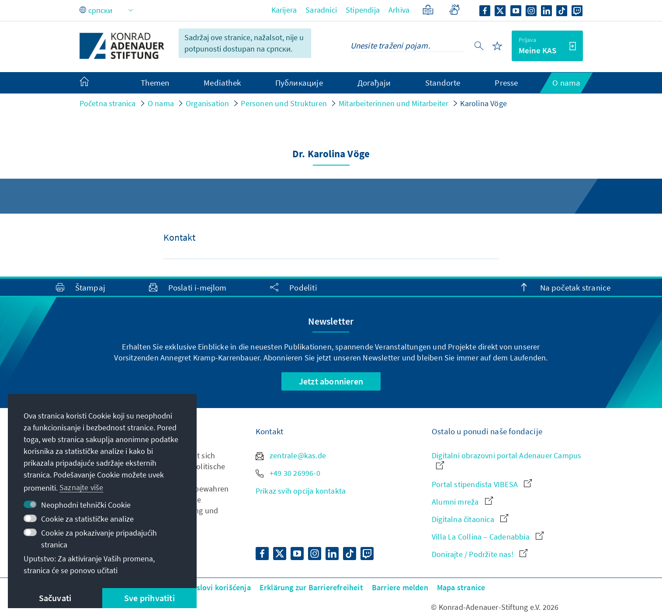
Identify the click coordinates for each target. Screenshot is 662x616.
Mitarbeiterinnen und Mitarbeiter (393, 103)
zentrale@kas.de (291, 455)
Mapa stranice (461, 587)
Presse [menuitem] (506, 82)
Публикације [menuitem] (299, 82)
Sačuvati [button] (55, 597)
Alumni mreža (462, 502)
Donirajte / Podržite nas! (479, 554)
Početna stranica (108, 103)
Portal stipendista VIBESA (482, 484)
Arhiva (398, 10)
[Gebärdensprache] (454, 10)
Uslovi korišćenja (220, 587)
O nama (161, 103)
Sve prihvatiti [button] (149, 597)
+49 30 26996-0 (288, 473)
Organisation (207, 103)
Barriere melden (400, 587)
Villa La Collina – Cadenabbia (488, 537)
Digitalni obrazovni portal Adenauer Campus (506, 459)
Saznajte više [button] (81, 487)
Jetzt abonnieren (331, 381)
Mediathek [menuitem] (222, 82)
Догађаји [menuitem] (374, 82)
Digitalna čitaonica (470, 519)
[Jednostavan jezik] (428, 10)
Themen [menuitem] (155, 82)
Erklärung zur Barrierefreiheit (311, 587)
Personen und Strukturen (284, 103)
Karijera (284, 10)
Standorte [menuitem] (443, 82)
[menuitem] (93, 83)
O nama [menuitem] (566, 82)
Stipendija (363, 10)
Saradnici (321, 10)
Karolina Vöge (483, 103)
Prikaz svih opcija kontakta (301, 491)
